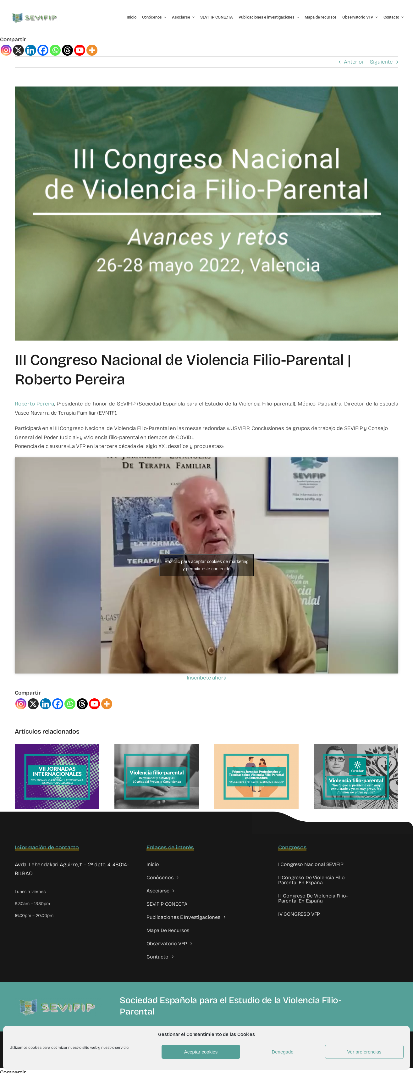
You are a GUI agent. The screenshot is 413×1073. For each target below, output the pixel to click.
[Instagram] (6, 50)
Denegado (282, 1051)
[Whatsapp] (55, 50)
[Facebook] (42, 50)
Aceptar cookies (201, 1051)
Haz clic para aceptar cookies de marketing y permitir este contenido (206, 565)
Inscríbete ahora (206, 677)
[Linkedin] (30, 50)
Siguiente (381, 62)
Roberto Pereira (34, 403)
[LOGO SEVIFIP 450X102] (35, 14)
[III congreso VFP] (206, 213)
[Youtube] (79, 50)
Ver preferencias (364, 1051)
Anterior (354, 62)
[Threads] (67, 50)
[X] (18, 50)
